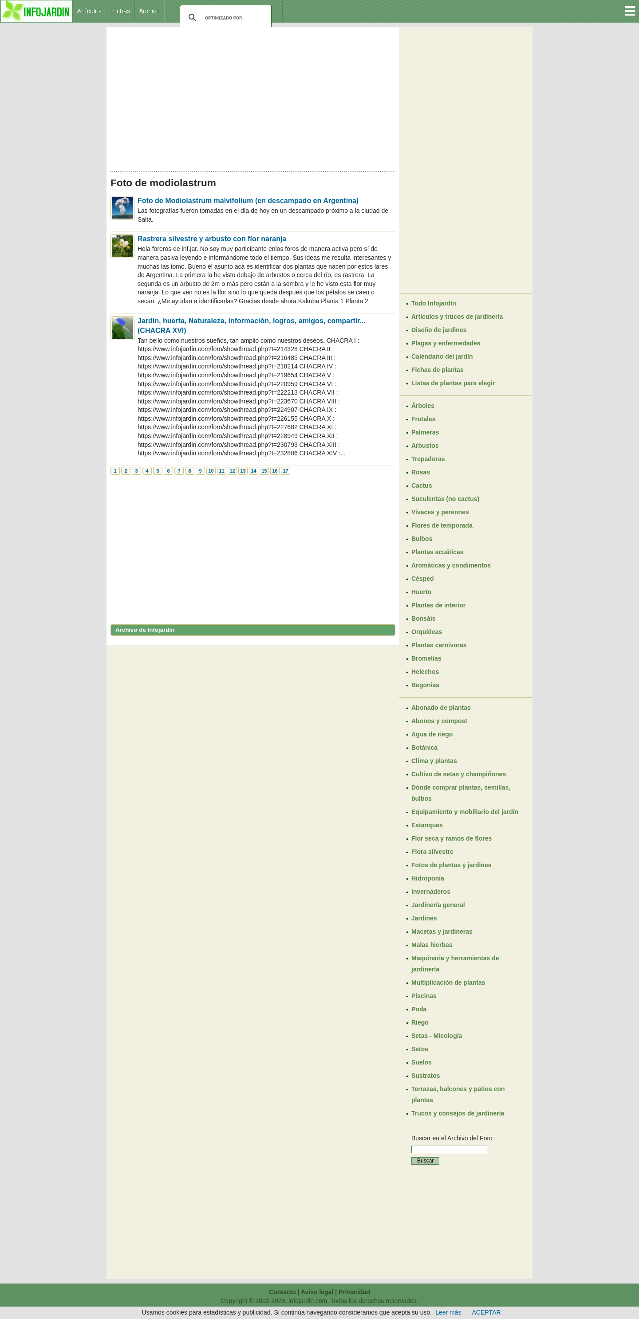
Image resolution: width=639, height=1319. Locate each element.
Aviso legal (317, 1292)
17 (285, 471)
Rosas (420, 472)
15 (264, 471)
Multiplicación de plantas (448, 982)
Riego (420, 1022)
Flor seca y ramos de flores (451, 838)
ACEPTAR (486, 1312)
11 (221, 471)
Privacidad (354, 1292)
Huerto (421, 591)
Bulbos (421, 538)
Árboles (422, 405)
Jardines (424, 918)
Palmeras (425, 432)
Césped (422, 578)
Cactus (421, 485)
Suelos (421, 1062)
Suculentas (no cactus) (445, 498)
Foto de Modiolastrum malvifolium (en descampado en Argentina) (248, 200)
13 (242, 471)
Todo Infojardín (433, 303)
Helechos (425, 671)
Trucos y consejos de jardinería (457, 1113)
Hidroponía (427, 878)
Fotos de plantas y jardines (451, 865)
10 (210, 471)
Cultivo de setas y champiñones (458, 774)
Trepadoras (428, 458)
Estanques (427, 825)
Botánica (424, 747)
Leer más (448, 1312)
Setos (419, 1049)
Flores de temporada (442, 525)
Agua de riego (432, 734)
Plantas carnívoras (439, 645)
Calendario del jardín (442, 356)
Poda (418, 1009)
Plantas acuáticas (437, 552)
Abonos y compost (439, 720)
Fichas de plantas (437, 369)
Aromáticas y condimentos (451, 565)
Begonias (425, 685)
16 (274, 471)
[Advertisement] (252, 97)
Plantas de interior (438, 605)
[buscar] (224, 17)
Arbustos (424, 445)
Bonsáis (423, 618)
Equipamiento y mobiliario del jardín (464, 811)
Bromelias (426, 658)
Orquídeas (426, 631)
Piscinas (424, 995)
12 (232, 471)
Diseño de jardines (438, 329)
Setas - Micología (436, 1035)
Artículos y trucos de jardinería (457, 316)
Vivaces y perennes (440, 512)
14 (253, 471)
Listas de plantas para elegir (453, 383)
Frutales (423, 419)
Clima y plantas (434, 760)
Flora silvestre (432, 851)
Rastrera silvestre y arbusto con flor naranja (212, 239)
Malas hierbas (432, 944)
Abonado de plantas (441, 707)
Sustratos (425, 1075)
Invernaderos (430, 891)
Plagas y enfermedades (446, 343)
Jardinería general (438, 904)
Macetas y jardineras (442, 931)
